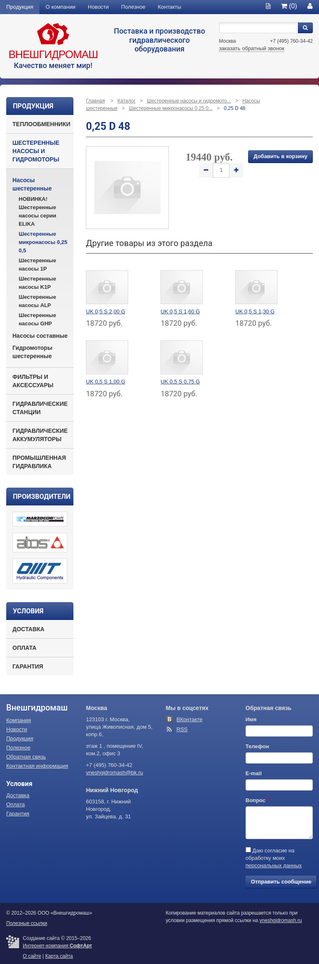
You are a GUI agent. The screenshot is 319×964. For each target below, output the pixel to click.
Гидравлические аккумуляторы (40, 434)
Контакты (169, 7)
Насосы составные (40, 335)
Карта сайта (59, 956)
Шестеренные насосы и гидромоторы (35, 151)
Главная (95, 101)
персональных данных (274, 865)
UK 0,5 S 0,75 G (180, 381)
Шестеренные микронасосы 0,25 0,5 (43, 242)
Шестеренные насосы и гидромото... (189, 101)
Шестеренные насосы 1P (37, 264)
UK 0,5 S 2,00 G (105, 311)
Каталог (126, 101)
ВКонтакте (190, 719)
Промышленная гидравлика (39, 461)
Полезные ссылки (26, 923)
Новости (98, 7)
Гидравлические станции (40, 407)
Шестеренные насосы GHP (37, 319)
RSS (182, 729)
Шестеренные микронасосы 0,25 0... (171, 108)
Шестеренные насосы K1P (37, 283)
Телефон (257, 746)
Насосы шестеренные (32, 184)
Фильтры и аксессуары (33, 380)
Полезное (133, 7)
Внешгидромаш (53, 54)
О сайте (32, 956)
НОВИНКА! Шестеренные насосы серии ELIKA (37, 211)
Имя (251, 719)
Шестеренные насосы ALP (37, 301)
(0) (289, 6)
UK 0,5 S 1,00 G (105, 381)
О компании (60, 7)
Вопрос (257, 800)
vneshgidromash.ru (281, 920)
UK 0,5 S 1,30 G (255, 311)
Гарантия (27, 666)
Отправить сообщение (281, 882)
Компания (18, 720)
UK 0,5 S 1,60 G (180, 311)
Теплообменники (41, 124)
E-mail (254, 773)
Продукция (19, 7)
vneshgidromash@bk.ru (114, 772)
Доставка (28, 629)
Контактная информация (37, 766)
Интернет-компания (57, 946)
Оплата (24, 647)
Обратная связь (26, 757)
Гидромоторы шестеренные (32, 351)
